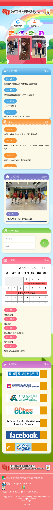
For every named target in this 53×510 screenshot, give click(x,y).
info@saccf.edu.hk (21, 483)
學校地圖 (38, 477)
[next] (44, 268)
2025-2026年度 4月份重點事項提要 (17, 160)
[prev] (42, 268)
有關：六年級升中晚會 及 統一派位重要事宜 (20, 134)
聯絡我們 (18, 26)
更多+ (46, 71)
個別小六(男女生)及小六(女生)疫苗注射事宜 (20, 84)
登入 (44, 243)
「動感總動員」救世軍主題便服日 (19, 219)
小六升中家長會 (10, 106)
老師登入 (35, 26)
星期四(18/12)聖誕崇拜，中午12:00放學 (19, 95)
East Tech (26, 505)
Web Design (26, 501)
